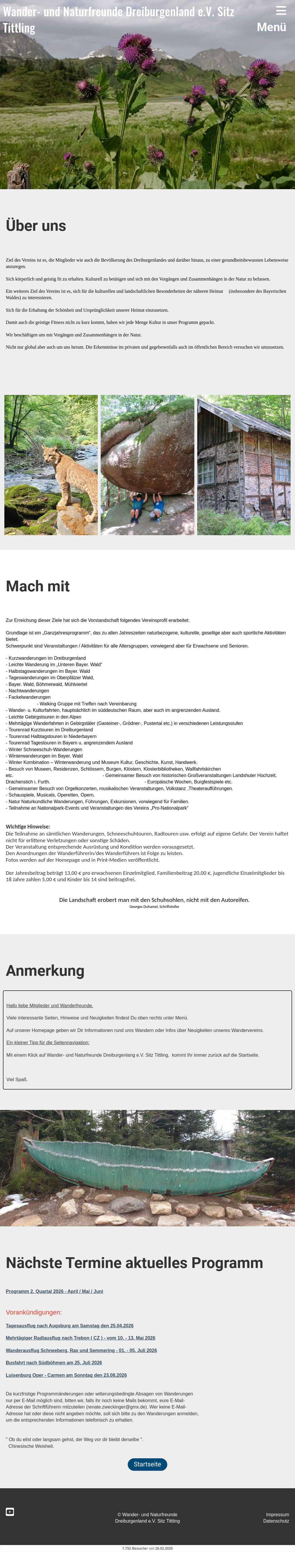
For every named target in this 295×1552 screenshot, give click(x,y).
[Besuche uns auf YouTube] (10, 1512)
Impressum (277, 1514)
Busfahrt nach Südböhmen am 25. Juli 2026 (54, 1362)
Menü (271, 19)
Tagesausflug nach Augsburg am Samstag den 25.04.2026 (70, 1325)
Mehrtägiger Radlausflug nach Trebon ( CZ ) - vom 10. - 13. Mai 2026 (80, 1337)
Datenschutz (276, 1521)
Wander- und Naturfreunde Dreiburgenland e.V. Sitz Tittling (118, 19)
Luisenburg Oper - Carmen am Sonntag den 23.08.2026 (66, 1375)
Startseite (147, 1464)
